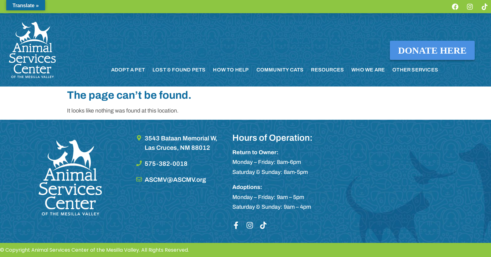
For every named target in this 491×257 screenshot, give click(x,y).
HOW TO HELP (231, 69)
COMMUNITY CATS (280, 69)
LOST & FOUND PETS (178, 69)
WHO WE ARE (368, 69)
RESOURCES (327, 69)
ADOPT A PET (128, 69)
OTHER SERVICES (415, 69)
